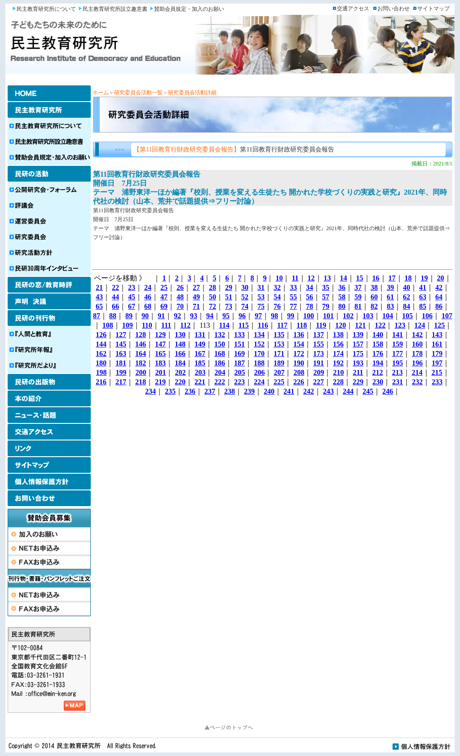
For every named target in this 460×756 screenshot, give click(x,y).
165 (160, 353)
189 (279, 363)
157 (358, 344)
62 (406, 297)
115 (244, 325)
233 (437, 382)
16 (376, 278)
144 (101, 344)
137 (318, 334)
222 (219, 382)
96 (242, 316)
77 (293, 306)
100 (308, 316)
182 (140, 363)
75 (261, 306)
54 (277, 297)
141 (397, 334)
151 (239, 344)
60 (374, 297)
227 (318, 382)
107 (447, 316)
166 (180, 353)
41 (422, 287)
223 (239, 382)
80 (341, 306)
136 (298, 334)
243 (328, 391)
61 (390, 297)
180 (101, 363)
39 (390, 287)
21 (99, 287)
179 (437, 353)
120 (340, 325)
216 (101, 382)
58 (341, 297)
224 (259, 382)
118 (301, 325)
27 (196, 287)
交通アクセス (353, 8)
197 (437, 363)
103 (368, 316)
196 (417, 363)
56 (309, 297)
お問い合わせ (393, 8)
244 (348, 391)
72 (212, 306)
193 (358, 363)
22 (115, 287)
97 (258, 316)
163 (120, 353)
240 (269, 391)
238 (229, 391)
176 (377, 353)
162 (101, 353)
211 (358, 372)
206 (259, 372)
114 (224, 325)
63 (422, 297)
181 (120, 363)
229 (358, 382)
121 (360, 325)
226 (298, 382)
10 (279, 278)
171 (279, 353)
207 (279, 372)
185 (200, 363)
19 (424, 278)
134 (259, 334)
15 (359, 278)
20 (440, 278)
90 (145, 316)
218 (140, 382)
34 (309, 287)
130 (180, 334)
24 (147, 287)
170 (259, 353)
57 (325, 297)
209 (318, 372)
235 (170, 391)
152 (259, 344)
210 (338, 372)
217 (120, 382)
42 (438, 287)
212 (377, 372)
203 (200, 372)
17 (392, 278)
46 (147, 297)
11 (295, 278)
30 (244, 287)
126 (101, 334)
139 (358, 334)
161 (437, 344)
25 (164, 287)
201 (160, 372)
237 (209, 391)
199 (120, 372)
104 (387, 316)
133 (239, 334)
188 (259, 363)
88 (112, 316)
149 (200, 344)
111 (166, 325)
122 (380, 325)
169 (239, 353)
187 (239, 363)
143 (437, 334)
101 (328, 316)
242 (308, 391)
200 (140, 372)
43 (99, 297)
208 (298, 372)
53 (261, 297)
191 (318, 363)
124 (419, 325)
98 (274, 316)
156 (338, 344)
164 (140, 353)
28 (212, 287)
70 (180, 306)
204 (219, 372)
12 (311, 278)
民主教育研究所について (46, 9)
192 (338, 363)
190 (298, 363)
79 (325, 306)
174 (338, 353)
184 (180, 363)
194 (377, 363)
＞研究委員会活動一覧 (136, 92)
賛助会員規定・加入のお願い (189, 9)
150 (219, 344)
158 (377, 344)
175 (358, 353)
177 (397, 353)
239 (249, 391)
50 (212, 297)
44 (115, 297)
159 (397, 344)
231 (397, 382)
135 (279, 334)
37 (358, 287)
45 (131, 297)
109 (127, 325)
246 (387, 391)
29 (228, 287)
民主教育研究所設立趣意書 (115, 9)
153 (279, 344)
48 (180, 297)
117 (282, 325)
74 (244, 306)
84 (406, 306)
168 (219, 353)
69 (164, 306)
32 (277, 287)
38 (374, 287)
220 (180, 382)
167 (200, 353)
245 (368, 391)
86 (438, 306)
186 (219, 363)
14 (343, 278)
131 (200, 334)
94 (209, 316)
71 (196, 306)
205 (239, 372)
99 (290, 316)
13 (327, 278)
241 (288, 391)
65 (99, 306)
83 (390, 306)
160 (417, 344)
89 (129, 316)
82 (374, 306)
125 (439, 325)
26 (180, 287)
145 (120, 344)
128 (140, 334)
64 (438, 297)
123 (399, 325)
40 (406, 287)
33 (293, 287)
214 (417, 372)
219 (160, 382)
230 (377, 382)
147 (160, 344)
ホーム (101, 92)
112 (185, 325)
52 (244, 297)
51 (228, 297)
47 (164, 297)
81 (358, 306)
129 (160, 334)
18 (408, 278)
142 (417, 334)
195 (397, 363)
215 (437, 372)
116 (263, 325)
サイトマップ (433, 8)
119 (321, 325)
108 (107, 325)
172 (298, 353)
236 (190, 391)
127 (120, 334)
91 (161, 316)
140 (377, 334)
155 (318, 344)
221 (200, 382)
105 (407, 316)
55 (293, 297)
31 (261, 287)
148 (180, 344)
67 (131, 306)
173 (318, 353)
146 (140, 344)
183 (160, 363)
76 (277, 306)
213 (397, 372)
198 (101, 372)
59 (358, 297)
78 (309, 306)
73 (228, 306)
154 (298, 344)
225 (279, 382)
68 (147, 306)
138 (338, 334)
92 (177, 316)
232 (417, 382)
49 (196, 297)
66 (115, 306)
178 (417, 353)
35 (325, 287)
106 (427, 316)
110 (147, 325)
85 (422, 306)
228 (338, 382)
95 (226, 316)
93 (193, 316)
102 (348, 316)
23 (131, 287)
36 (341, 287)
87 (96, 316)
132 (219, 334)
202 (180, 372)
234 (150, 391)
